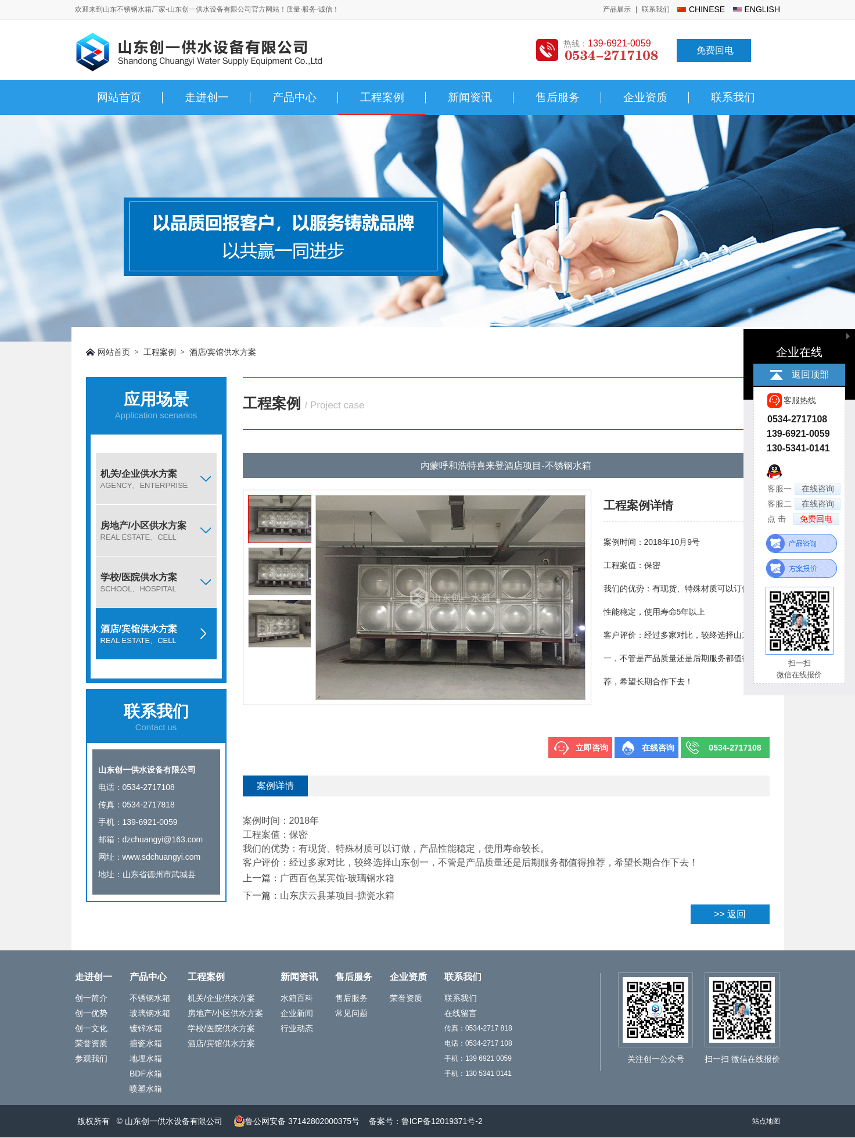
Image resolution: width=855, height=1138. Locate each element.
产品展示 (617, 9)
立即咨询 (592, 747)
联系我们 (656, 9)
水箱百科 (297, 998)
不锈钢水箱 (150, 998)
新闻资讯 (470, 97)
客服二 (803, 504)
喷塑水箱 (146, 1088)
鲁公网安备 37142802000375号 (296, 1121)
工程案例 (382, 97)
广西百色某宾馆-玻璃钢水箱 (337, 878)
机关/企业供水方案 (158, 479)
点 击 (803, 519)
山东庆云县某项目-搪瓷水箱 (337, 895)
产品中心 (294, 97)
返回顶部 (810, 374)
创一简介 (91, 998)
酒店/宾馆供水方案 (223, 352)
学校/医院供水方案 (158, 582)
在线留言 (460, 1013)
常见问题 (351, 1013)
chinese (707, 9)
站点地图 (766, 1121)
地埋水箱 (146, 1058)
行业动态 (297, 1028)
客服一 (803, 489)
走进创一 (207, 97)
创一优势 (91, 1013)
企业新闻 (297, 1013)
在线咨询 (658, 747)
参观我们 (91, 1058)
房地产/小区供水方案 (158, 530)
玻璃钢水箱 (150, 1013)
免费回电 (715, 50)
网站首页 (119, 97)
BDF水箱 (146, 1073)
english (762, 9)
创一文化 (91, 1028)
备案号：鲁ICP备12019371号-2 (426, 1121)
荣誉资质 (91, 1043)
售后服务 (558, 97)
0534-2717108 (735, 747)
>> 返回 (730, 914)
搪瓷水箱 (146, 1043)
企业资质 (645, 97)
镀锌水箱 (146, 1028)
